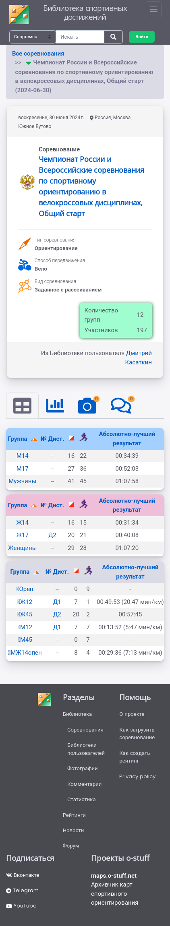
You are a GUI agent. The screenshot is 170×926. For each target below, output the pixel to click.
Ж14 (22, 522)
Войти (141, 36)
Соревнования (85, 730)
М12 (24, 627)
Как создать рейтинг (134, 757)
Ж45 (24, 614)
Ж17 (22, 535)
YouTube (21, 905)
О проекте (131, 714)
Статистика (81, 799)
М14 (23, 455)
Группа (18, 438)
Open (25, 589)
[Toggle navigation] (154, 9)
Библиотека (77, 714)
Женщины (22, 548)
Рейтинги (74, 815)
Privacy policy (137, 776)
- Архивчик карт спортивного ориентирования (115, 889)
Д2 (52, 535)
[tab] (22, 406)
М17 (23, 468)
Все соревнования (38, 53)
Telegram (22, 890)
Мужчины (22, 481)
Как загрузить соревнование (137, 734)
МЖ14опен (25, 652)
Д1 (57, 602)
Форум (71, 846)
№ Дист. (52, 438)
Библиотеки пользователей (86, 749)
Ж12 (24, 602)
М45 (24, 639)
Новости (73, 830)
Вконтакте (22, 875)
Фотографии (82, 768)
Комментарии (84, 784)
